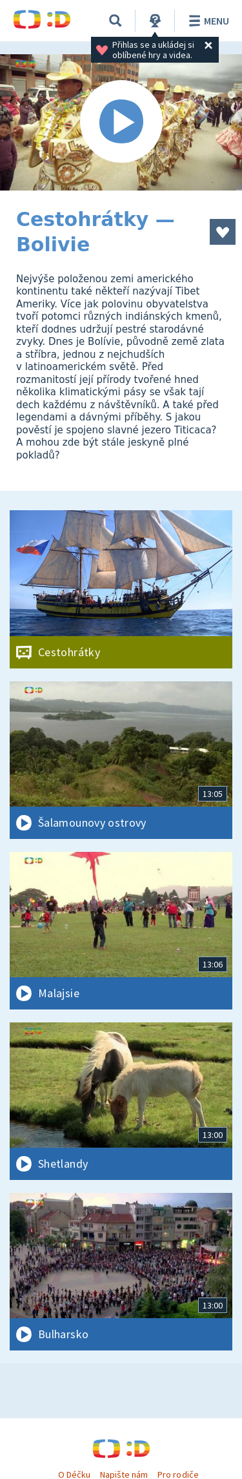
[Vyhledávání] (115, 20)
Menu (207, 20)
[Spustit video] (121, 122)
